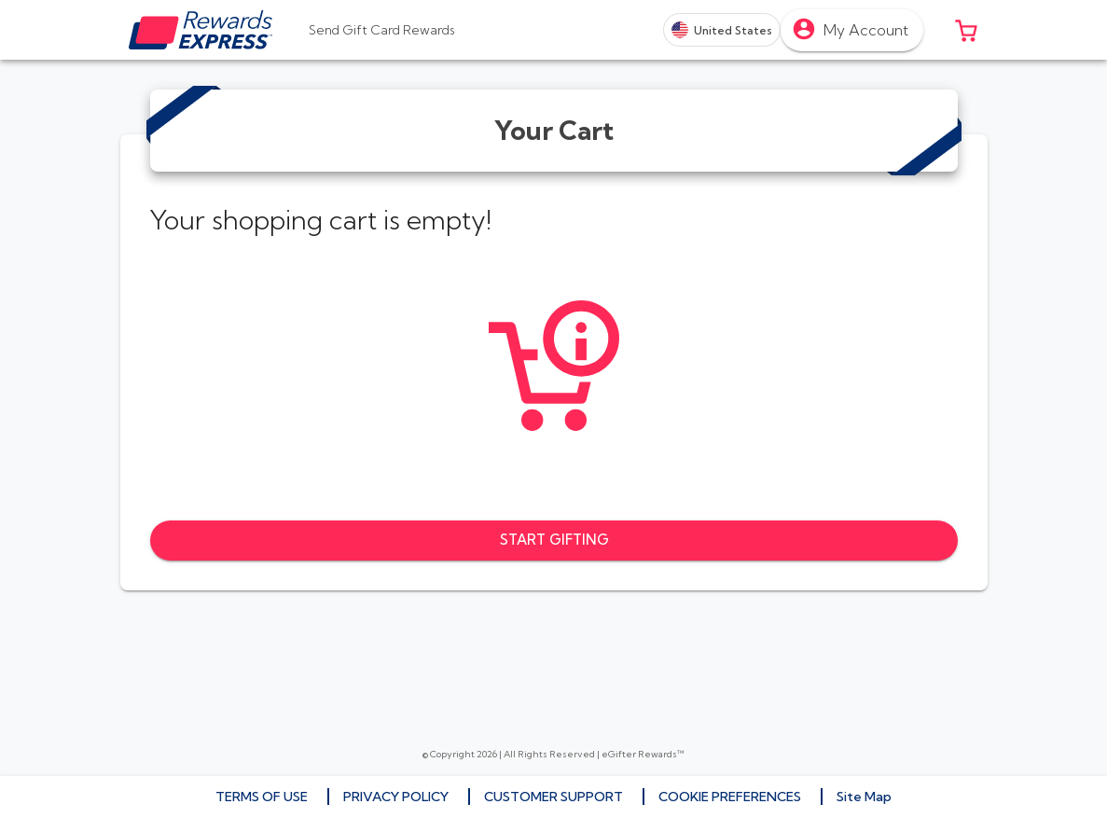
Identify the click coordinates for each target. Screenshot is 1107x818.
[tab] (382, 30)
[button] (966, 29)
